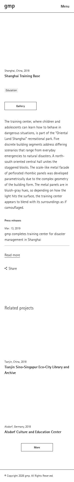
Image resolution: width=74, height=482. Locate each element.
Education (11, 90)
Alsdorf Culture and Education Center (33, 432)
